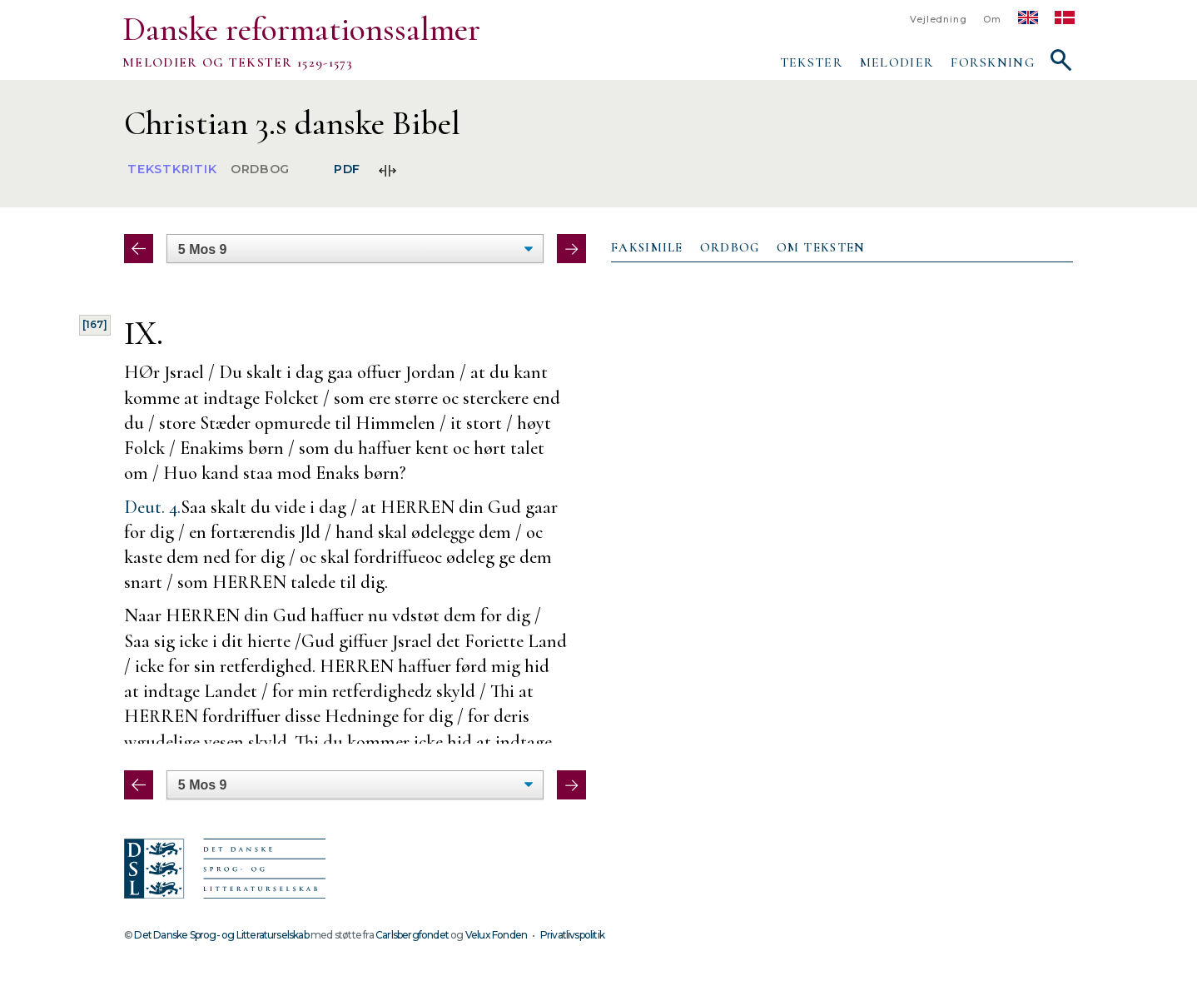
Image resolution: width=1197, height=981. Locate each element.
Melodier (897, 62)
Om (992, 19)
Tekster (811, 62)
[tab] (647, 248)
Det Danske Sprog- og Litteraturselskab (221, 935)
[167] (94, 324)
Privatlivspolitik (572, 935)
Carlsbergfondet (412, 935)
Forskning (993, 62)
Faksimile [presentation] (647, 247)
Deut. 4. (152, 506)
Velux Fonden (496, 935)
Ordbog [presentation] (730, 247)
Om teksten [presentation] (821, 247)
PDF (347, 169)
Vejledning (938, 19)
